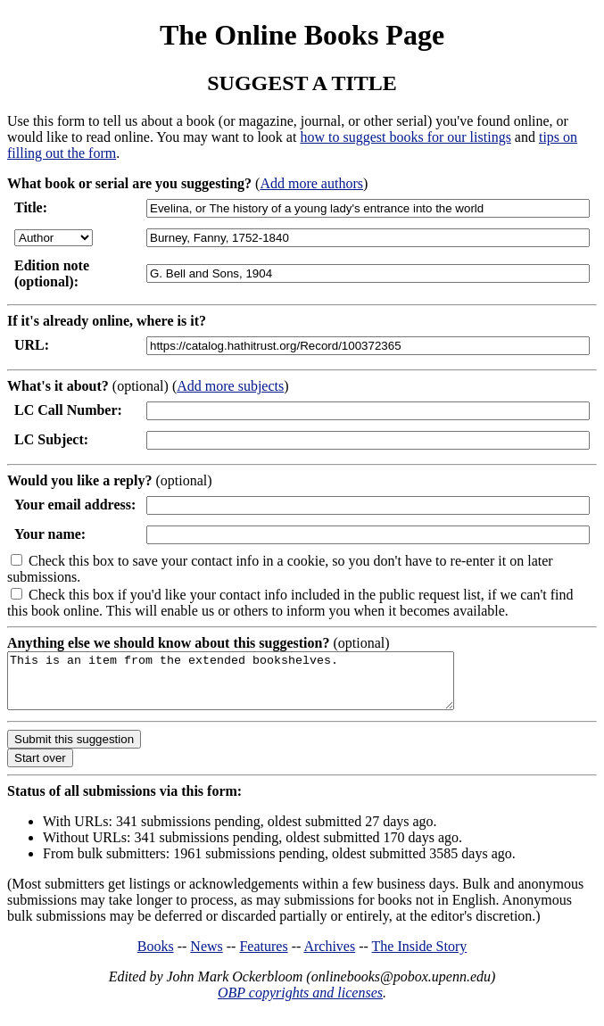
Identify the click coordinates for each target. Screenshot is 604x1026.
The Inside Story (419, 956)
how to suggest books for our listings (405, 137)
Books (155, 956)
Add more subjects (230, 385)
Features (263, 956)
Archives (329, 956)
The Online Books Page (302, 35)
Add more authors (311, 183)
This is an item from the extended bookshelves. (257, 686)
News (206, 956)
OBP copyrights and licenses (300, 1003)
